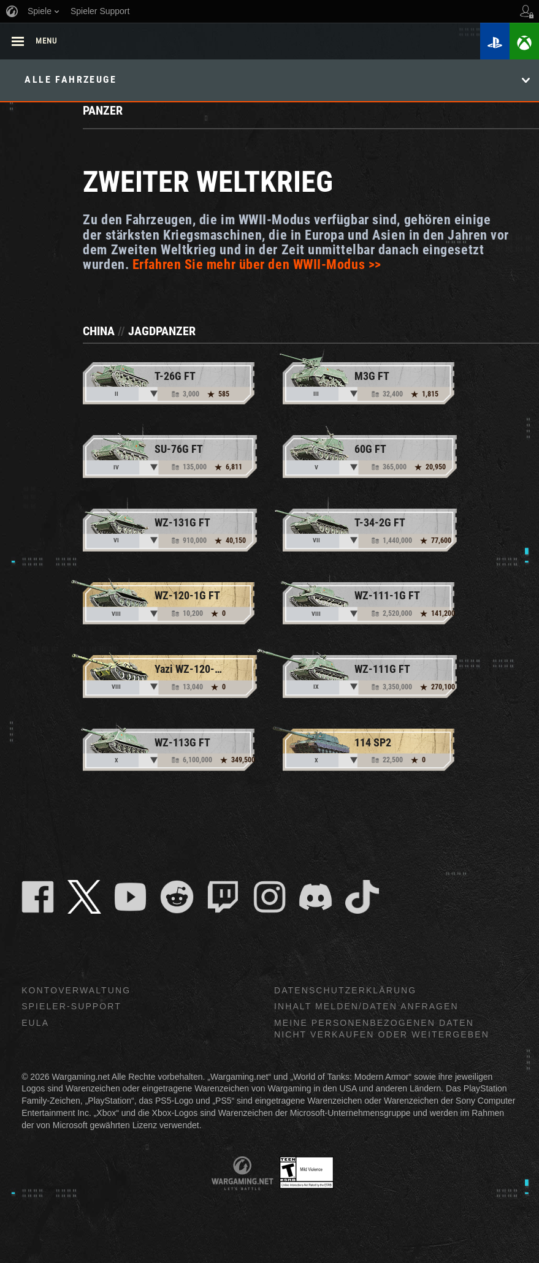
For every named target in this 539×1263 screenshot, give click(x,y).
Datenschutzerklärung (345, 990)
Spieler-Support (71, 1006)
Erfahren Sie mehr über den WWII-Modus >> (256, 264)
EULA (35, 1023)
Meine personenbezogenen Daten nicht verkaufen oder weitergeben (381, 1028)
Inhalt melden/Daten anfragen (366, 1006)
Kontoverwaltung (76, 990)
